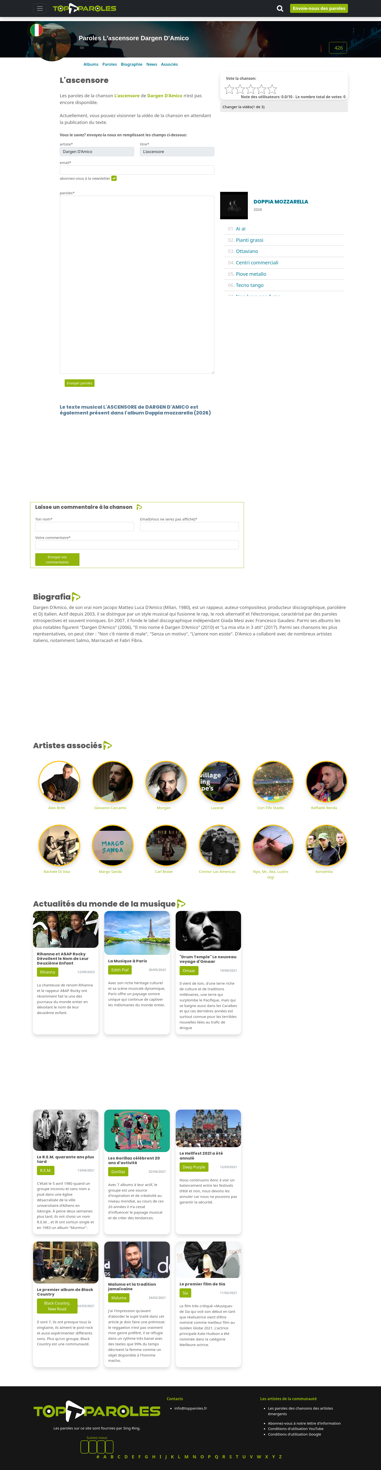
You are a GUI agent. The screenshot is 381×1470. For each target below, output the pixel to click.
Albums (91, 64)
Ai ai (240, 228)
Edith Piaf (120, 970)
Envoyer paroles (79, 383)
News (151, 64)
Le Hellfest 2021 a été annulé (201, 1156)
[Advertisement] (179, 452)
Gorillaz (118, 1171)
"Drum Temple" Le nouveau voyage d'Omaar (208, 959)
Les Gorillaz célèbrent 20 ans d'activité (134, 1160)
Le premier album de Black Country (65, 1292)
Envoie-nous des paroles (319, 8)
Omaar (189, 970)
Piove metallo (251, 274)
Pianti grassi (249, 240)
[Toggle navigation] (40, 8)
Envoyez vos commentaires (57, 559)
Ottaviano (247, 251)
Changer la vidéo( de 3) (243, 106)
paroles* (67, 192)
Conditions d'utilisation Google (294, 1434)
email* (65, 162)
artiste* (66, 144)
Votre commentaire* (53, 537)
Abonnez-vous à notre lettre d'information (304, 1423)
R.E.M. (45, 1170)
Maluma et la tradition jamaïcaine (132, 1287)
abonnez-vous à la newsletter (85, 178)
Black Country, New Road (57, 1306)
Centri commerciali (257, 262)
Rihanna (47, 972)
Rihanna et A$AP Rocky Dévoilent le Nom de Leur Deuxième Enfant (63, 958)
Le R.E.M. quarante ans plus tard (65, 1159)
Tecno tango (250, 285)
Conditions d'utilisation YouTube (296, 1428)
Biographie (131, 64)
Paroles (109, 64)
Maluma (118, 1297)
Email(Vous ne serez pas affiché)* (168, 519)
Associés (169, 64)
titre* (144, 144)
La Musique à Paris (127, 961)
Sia (185, 1293)
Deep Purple (194, 1167)
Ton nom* (43, 519)
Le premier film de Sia (202, 1284)
